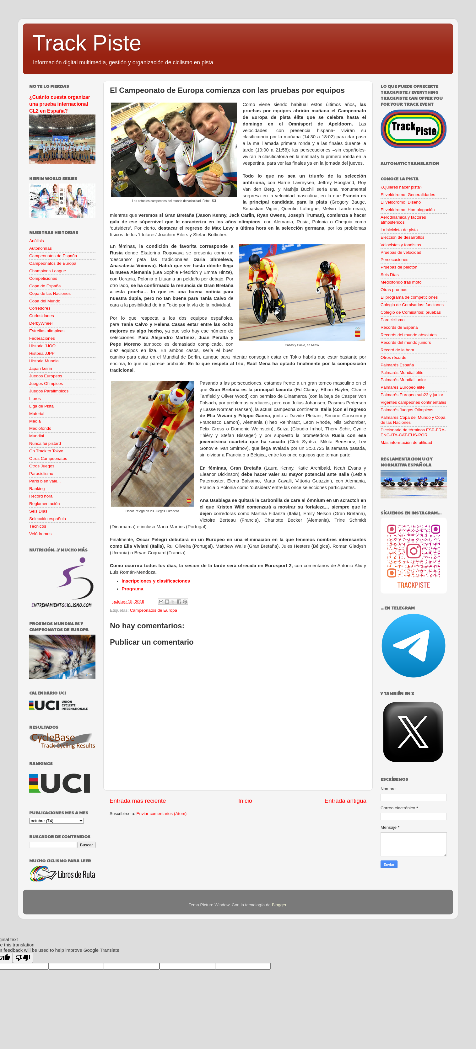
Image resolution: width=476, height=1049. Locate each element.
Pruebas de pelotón (399, 267)
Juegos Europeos (45, 376)
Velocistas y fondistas (401, 244)
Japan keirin (40, 368)
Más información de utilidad (406, 442)
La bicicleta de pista (399, 229)
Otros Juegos (41, 466)
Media (35, 421)
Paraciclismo (41, 473)
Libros (35, 398)
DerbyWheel (40, 323)
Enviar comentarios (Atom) (162, 813)
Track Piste (86, 43)
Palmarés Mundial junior (403, 379)
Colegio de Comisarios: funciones (412, 304)
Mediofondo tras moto (401, 282)
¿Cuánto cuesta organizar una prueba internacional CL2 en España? (59, 104)
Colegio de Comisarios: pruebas (411, 312)
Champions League (47, 271)
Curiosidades (41, 315)
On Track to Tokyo (46, 451)
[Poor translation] (23, 958)
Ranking (37, 488)
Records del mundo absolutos (409, 335)
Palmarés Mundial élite (402, 372)
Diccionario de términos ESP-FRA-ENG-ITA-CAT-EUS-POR (413, 432)
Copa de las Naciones (50, 293)
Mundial (36, 436)
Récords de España (399, 327)
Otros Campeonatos (48, 458)
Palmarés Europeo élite (403, 387)
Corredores (40, 308)
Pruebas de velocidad (401, 252)
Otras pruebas (394, 289)
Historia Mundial (44, 361)
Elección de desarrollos (403, 237)
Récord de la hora (397, 350)
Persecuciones (394, 259)
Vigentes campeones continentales (413, 402)
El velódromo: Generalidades (408, 194)
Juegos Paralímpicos (48, 391)
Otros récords (393, 357)
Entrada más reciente (138, 800)
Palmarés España (397, 365)
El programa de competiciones (409, 297)
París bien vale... (45, 481)
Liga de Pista (41, 406)
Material (36, 413)
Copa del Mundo (44, 301)
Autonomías (40, 248)
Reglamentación (44, 503)
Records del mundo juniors (406, 342)
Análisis (36, 240)
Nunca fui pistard (45, 443)
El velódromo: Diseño (401, 202)
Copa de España (45, 286)
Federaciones (42, 338)
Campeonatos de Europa (153, 610)
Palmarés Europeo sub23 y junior (412, 394)
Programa (132, 588)
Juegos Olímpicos (46, 383)
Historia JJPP (42, 353)
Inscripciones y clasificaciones (156, 580)
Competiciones (43, 278)
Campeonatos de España (53, 255)
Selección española (47, 518)
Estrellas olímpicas (47, 330)
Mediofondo (40, 428)
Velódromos (40, 533)
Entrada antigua (345, 800)
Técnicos (37, 526)
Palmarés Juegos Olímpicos (407, 409)
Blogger (279, 905)
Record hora (40, 496)
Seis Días (38, 511)
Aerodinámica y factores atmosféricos (403, 220)
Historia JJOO (42, 345)
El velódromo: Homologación (408, 209)
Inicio (245, 800)
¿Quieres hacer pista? (401, 187)
